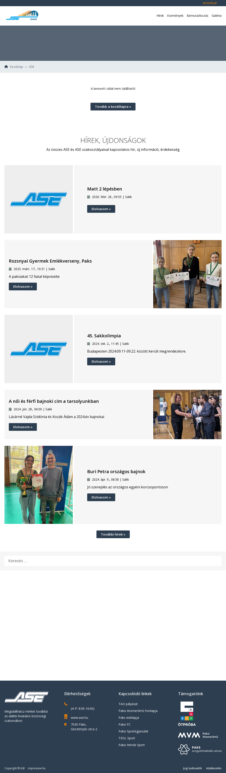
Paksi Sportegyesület (133, 731)
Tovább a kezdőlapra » (113, 106)
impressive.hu (36, 768)
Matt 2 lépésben (104, 189)
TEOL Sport (127, 738)
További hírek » (113, 534)
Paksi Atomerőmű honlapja (138, 711)
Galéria (217, 15)
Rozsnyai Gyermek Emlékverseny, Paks (50, 261)
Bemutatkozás (197, 15)
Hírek (160, 15)
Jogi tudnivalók (192, 768)
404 (31, 66)
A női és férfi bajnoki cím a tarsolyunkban (54, 401)
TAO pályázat (128, 704)
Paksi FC (125, 724)
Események (175, 15)
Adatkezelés (214, 768)
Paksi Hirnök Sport (132, 745)
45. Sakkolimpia (104, 336)
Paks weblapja (129, 717)
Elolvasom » (101, 209)
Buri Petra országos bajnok (116, 471)
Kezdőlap (210, 3)
